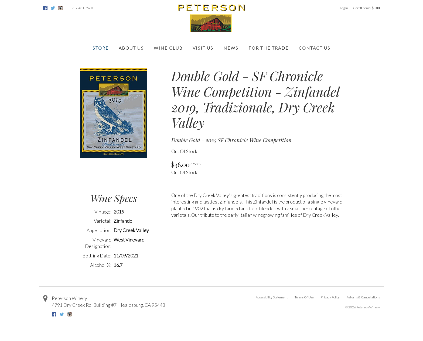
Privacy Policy (330, 297)
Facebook (45, 8)
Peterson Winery (69, 298)
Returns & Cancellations (363, 297)
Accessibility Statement (272, 297)
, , (108, 305)
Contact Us (314, 47)
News (230, 47)
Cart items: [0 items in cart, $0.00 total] (366, 8)
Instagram (60, 8)
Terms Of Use (304, 297)
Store (101, 47)
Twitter (53, 8)
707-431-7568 (82, 8)
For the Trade (268, 47)
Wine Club (168, 47)
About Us (131, 47)
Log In (344, 8)
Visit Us (203, 47)
